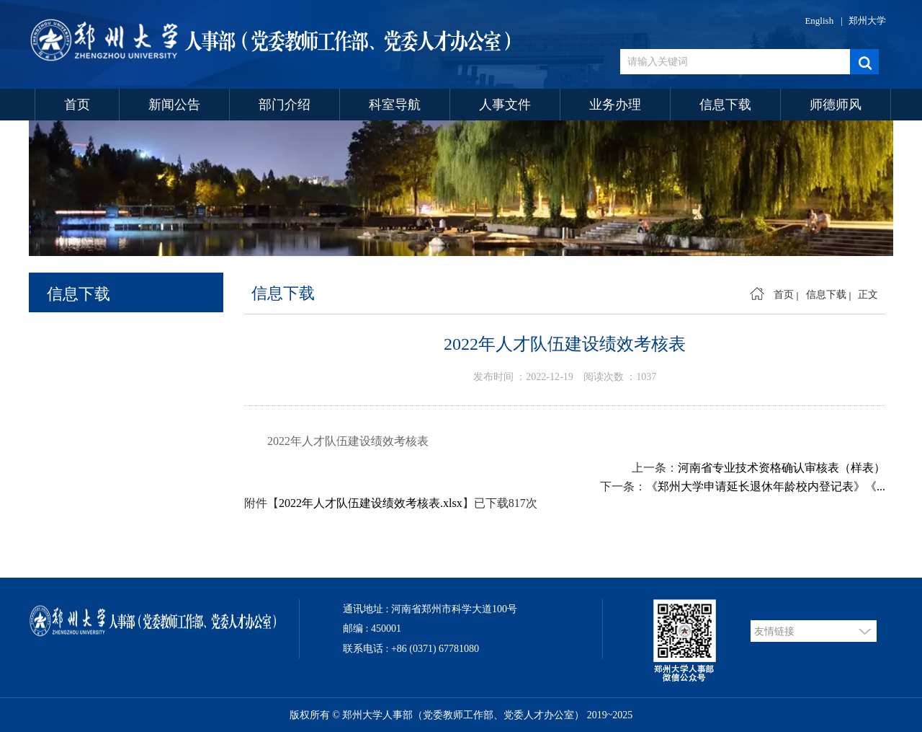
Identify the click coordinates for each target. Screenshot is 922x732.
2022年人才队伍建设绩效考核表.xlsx (370, 503)
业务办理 (615, 104)
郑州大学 (867, 20)
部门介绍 (284, 104)
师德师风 (835, 104)
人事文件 (505, 104)
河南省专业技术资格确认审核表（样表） (781, 468)
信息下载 (725, 104)
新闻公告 (174, 104)
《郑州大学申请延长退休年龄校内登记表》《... (765, 486)
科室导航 (395, 104)
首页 (77, 104)
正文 (868, 294)
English (819, 20)
